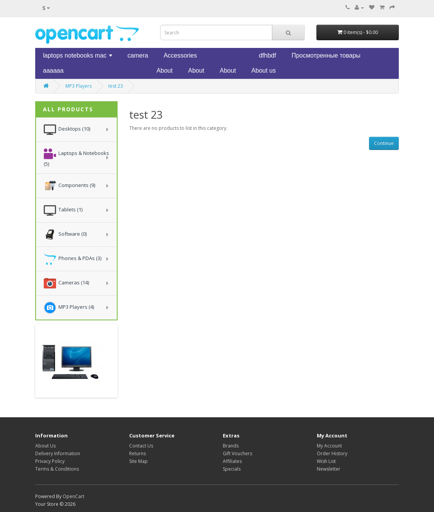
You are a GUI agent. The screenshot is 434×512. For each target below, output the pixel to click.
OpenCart (73, 496)
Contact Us (141, 445)
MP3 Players (78, 86)
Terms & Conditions (57, 469)
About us (263, 70)
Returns (137, 453)
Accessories (180, 55)
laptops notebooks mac (78, 57)
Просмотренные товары (326, 55)
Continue (384, 143)
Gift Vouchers (237, 453)
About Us (45, 445)
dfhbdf (267, 55)
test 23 (115, 86)
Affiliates (232, 461)
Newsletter (328, 469)
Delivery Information (57, 453)
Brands (231, 445)
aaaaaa (53, 70)
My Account (329, 445)
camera (138, 55)
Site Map (138, 461)
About (164, 70)
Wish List (326, 461)
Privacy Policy (50, 461)
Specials (232, 469)
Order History (332, 453)
